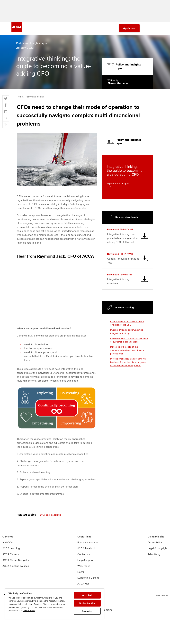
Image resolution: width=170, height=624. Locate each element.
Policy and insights (35, 97)
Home (20, 97)
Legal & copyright (158, 549)
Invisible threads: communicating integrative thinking (126, 333)
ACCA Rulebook (86, 549)
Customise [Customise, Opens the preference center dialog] (87, 611)
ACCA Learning (11, 549)
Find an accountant (88, 543)
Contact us (83, 555)
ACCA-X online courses (15, 567)
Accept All (87, 595)
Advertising (154, 555)
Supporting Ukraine (88, 578)
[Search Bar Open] (147, 29)
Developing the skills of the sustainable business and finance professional (127, 351)
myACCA (7, 543)
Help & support (85, 561)
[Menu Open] (157, 29)
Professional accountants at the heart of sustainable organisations (129, 341)
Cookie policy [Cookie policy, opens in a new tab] (29, 610)
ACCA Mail (83, 584)
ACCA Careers (10, 555)
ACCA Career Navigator (15, 561)
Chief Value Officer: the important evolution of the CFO (127, 324)
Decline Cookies (87, 603)
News (80, 573)
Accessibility (155, 543)
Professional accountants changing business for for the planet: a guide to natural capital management (128, 363)
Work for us (83, 567)
